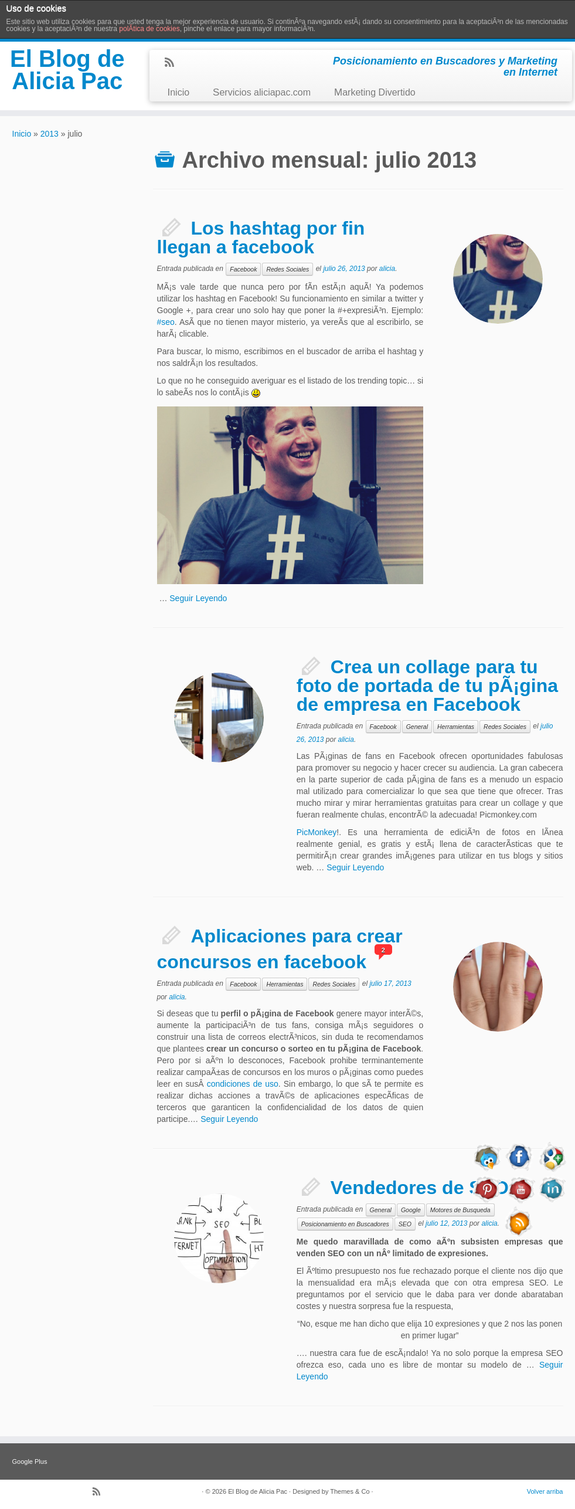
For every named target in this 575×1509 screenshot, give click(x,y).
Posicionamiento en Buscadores (345, 1223)
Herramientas (455, 726)
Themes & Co (349, 1491)
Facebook (243, 269)
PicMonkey (316, 832)
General (417, 726)
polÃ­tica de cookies (149, 29)
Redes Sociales (287, 269)
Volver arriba (545, 1491)
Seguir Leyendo (198, 598)
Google (411, 1209)
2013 (49, 133)
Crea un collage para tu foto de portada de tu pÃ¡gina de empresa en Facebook (427, 685)
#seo (166, 322)
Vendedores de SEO (420, 1187)
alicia (387, 269)
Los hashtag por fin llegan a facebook (261, 237)
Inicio (178, 92)
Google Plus (29, 1461)
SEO (405, 1223)
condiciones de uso (242, 1083)
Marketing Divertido (375, 92)
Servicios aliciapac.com (262, 92)
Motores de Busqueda (460, 1209)
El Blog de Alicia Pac (67, 70)
